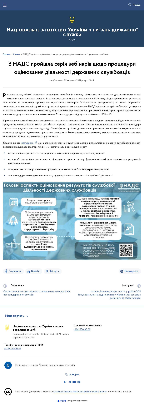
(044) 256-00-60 (82, 329)
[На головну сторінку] (72, 28)
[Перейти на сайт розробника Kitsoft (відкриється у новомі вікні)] (61, 401)
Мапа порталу (14, 316)
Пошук (137, 5)
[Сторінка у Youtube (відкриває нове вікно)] (74, 382)
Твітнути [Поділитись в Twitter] (54, 271)
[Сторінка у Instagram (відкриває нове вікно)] (79, 382)
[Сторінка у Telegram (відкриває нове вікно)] (69, 382)
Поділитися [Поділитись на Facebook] (15, 271)
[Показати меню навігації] (4, 5)
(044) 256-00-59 (12, 348)
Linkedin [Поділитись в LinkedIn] (35, 271)
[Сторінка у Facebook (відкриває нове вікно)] (65, 382)
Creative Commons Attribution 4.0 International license (80, 392)
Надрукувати (131, 271)
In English (74, 374)
